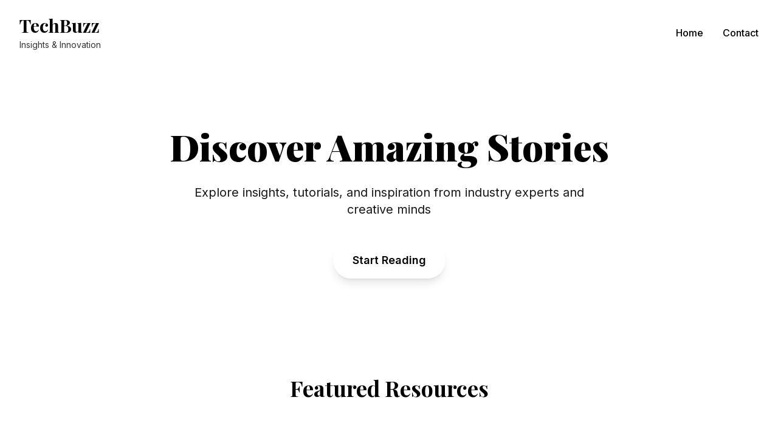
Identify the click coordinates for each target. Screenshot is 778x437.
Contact (741, 33)
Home (689, 33)
